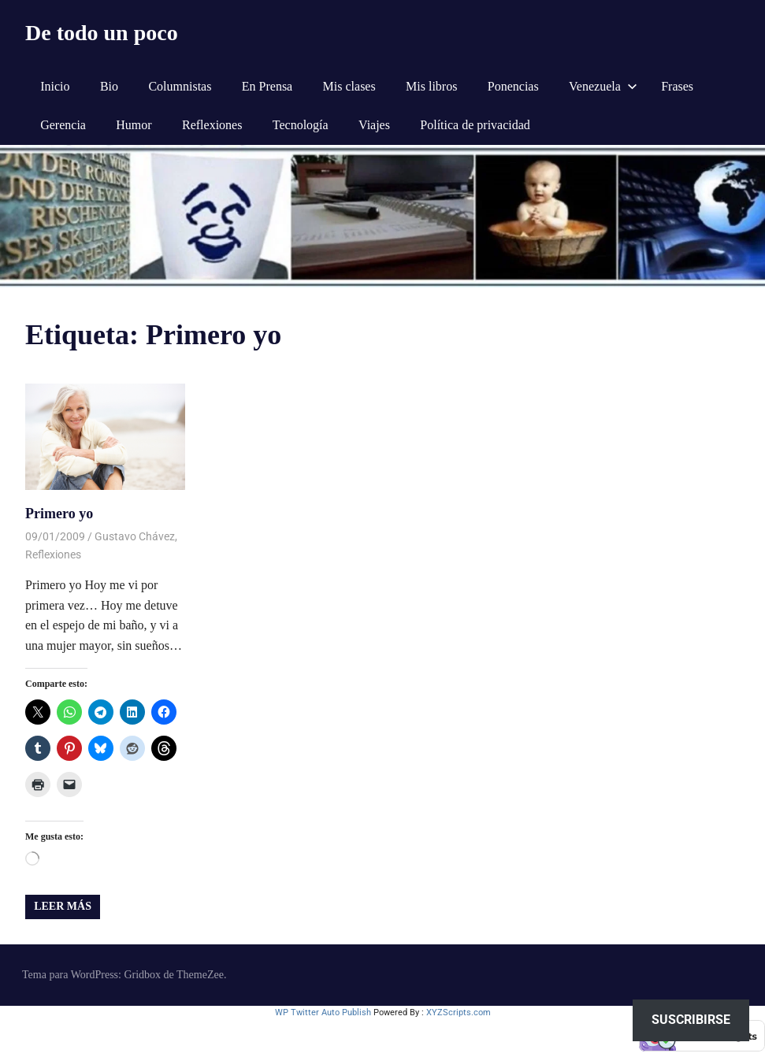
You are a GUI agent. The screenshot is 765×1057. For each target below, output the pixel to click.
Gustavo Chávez (135, 536)
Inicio (54, 86)
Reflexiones (212, 125)
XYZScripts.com (458, 1012)
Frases (677, 86)
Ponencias (513, 86)
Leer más (62, 906)
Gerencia (63, 125)
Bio (109, 86)
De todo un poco (101, 32)
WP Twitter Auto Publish (323, 1012)
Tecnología (301, 125)
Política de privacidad (475, 125)
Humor (133, 125)
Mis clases (349, 86)
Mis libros (431, 86)
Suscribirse (691, 1019)
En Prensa (267, 86)
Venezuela (603, 86)
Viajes (374, 125)
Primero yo (59, 513)
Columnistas (179, 86)
